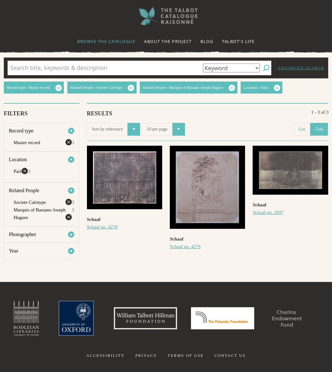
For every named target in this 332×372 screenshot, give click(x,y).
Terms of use (186, 355)
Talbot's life (238, 41)
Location (18, 159)
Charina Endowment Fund (287, 318)
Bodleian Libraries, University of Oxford (26, 318)
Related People (24, 190)
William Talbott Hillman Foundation (145, 318)
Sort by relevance (116, 129)
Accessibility (105, 355)
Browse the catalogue (106, 41)
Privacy (146, 355)
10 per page (166, 129)
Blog (206, 41)
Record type (21, 130)
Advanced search (301, 67)
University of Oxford (76, 318)
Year (13, 250)
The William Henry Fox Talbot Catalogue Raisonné (166, 16)
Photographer (22, 234)
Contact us (230, 355)
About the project (168, 41)
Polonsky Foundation (222, 318)
